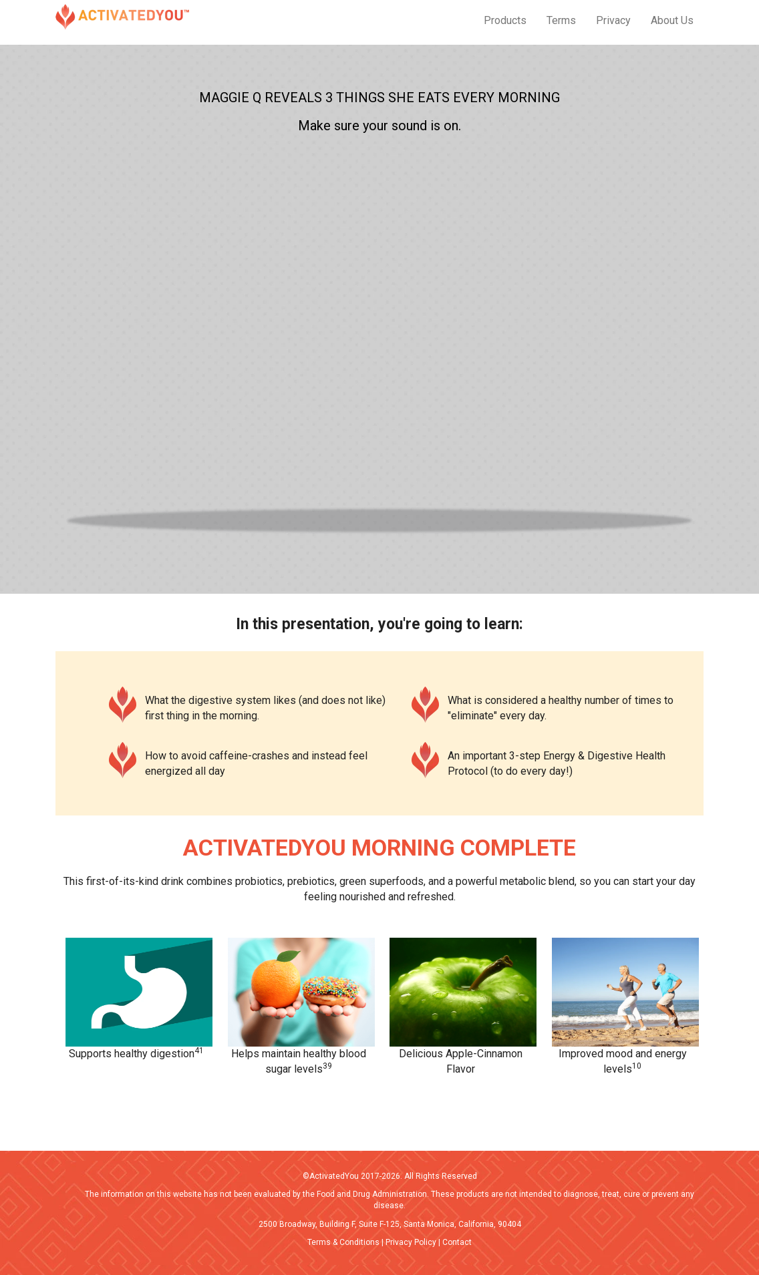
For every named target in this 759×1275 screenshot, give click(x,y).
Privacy (613, 20)
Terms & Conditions (343, 1242)
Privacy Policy (411, 1242)
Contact (457, 1242)
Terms (561, 20)
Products (505, 20)
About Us (672, 20)
